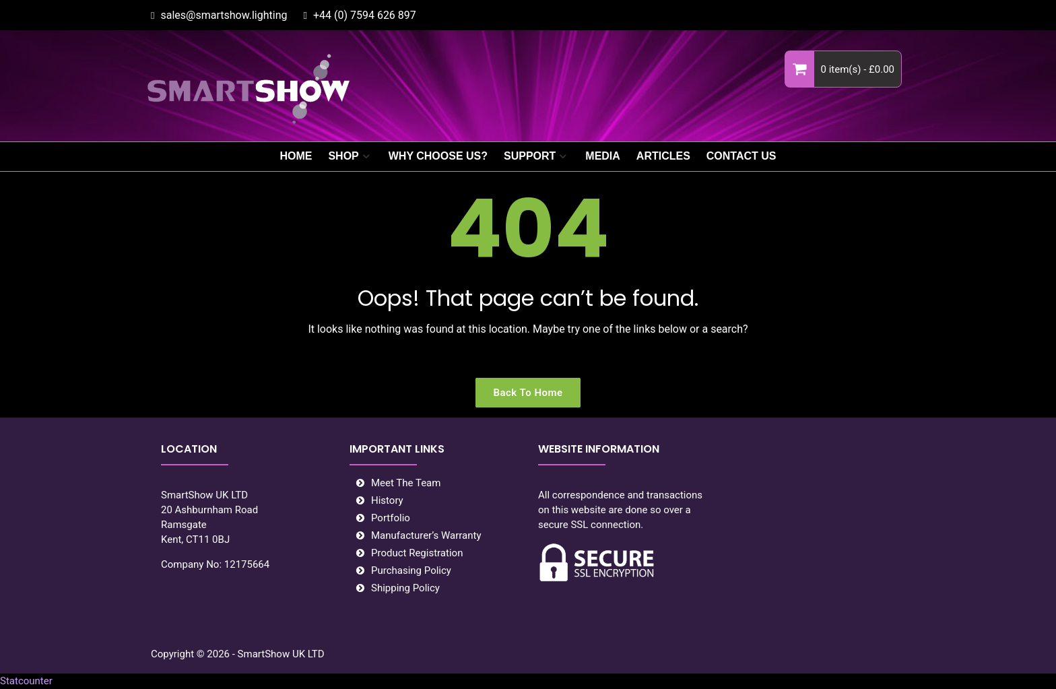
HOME (295, 156)
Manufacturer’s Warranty (426, 535)
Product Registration (417, 553)
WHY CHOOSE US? (438, 156)
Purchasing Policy (411, 570)
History (387, 500)
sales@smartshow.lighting (223, 15)
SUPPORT (530, 156)
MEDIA (602, 156)
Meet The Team (405, 483)
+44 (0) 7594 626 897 (364, 15)
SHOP (343, 156)
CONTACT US (741, 156)
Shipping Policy (405, 588)
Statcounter (26, 681)
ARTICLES (663, 156)
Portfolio (390, 518)
